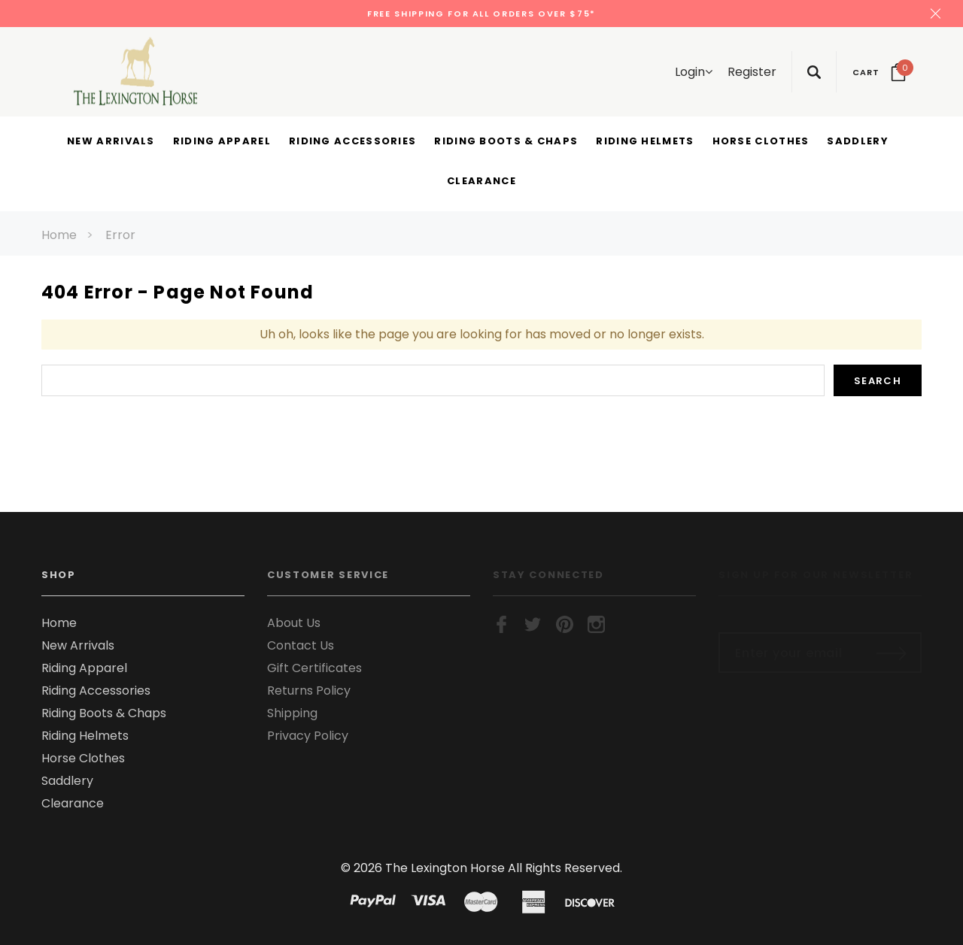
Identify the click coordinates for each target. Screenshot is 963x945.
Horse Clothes (83, 758)
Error (120, 235)
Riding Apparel (84, 668)
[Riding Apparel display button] (222, 142)
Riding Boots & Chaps (103, 713)
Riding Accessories (95, 690)
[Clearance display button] (481, 182)
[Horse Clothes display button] (761, 142)
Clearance (72, 803)
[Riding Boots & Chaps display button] (506, 142)
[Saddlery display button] (857, 142)
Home (59, 235)
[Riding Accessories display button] (352, 142)
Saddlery (67, 780)
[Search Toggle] (813, 71)
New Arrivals (77, 645)
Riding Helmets (85, 735)
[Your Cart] (879, 72)
